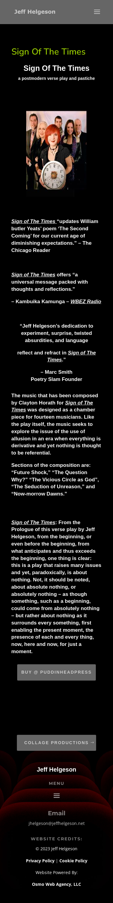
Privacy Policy (41, 861)
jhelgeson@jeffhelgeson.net (57, 823)
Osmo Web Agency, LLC (56, 884)
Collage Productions (56, 742)
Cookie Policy (73, 861)
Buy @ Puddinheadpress (56, 672)
